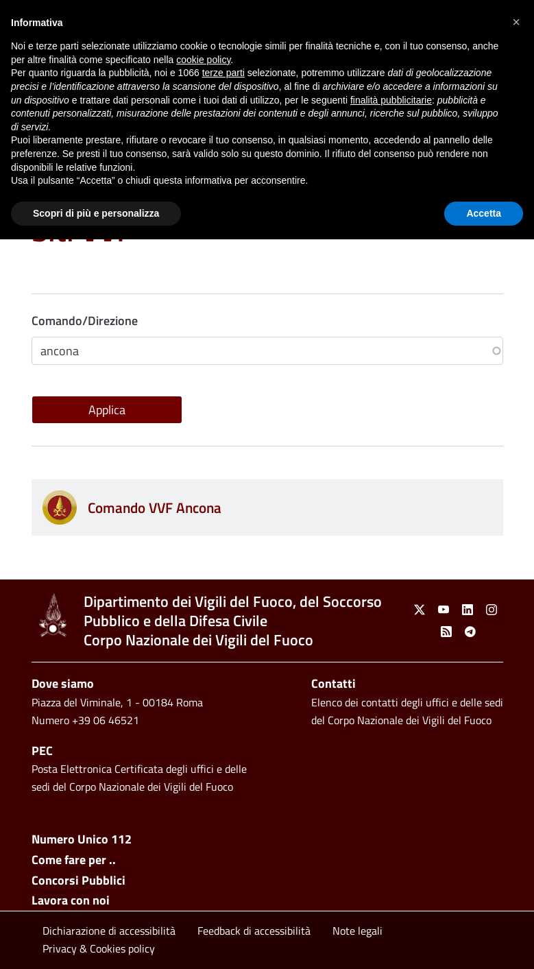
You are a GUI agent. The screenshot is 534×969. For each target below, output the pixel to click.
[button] (516, 22)
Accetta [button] (483, 213)
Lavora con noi (71, 900)
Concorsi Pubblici (78, 880)
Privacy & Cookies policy (99, 948)
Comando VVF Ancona (154, 507)
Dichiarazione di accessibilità (109, 930)
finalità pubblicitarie (391, 100)
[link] (52, 615)
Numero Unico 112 (82, 839)
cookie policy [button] (203, 59)
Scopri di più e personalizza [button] (96, 213)
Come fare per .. (74, 859)
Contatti (333, 683)
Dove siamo (63, 683)
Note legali (357, 930)
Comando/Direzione (85, 320)
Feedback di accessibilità (254, 930)
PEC (42, 750)
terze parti (223, 72)
